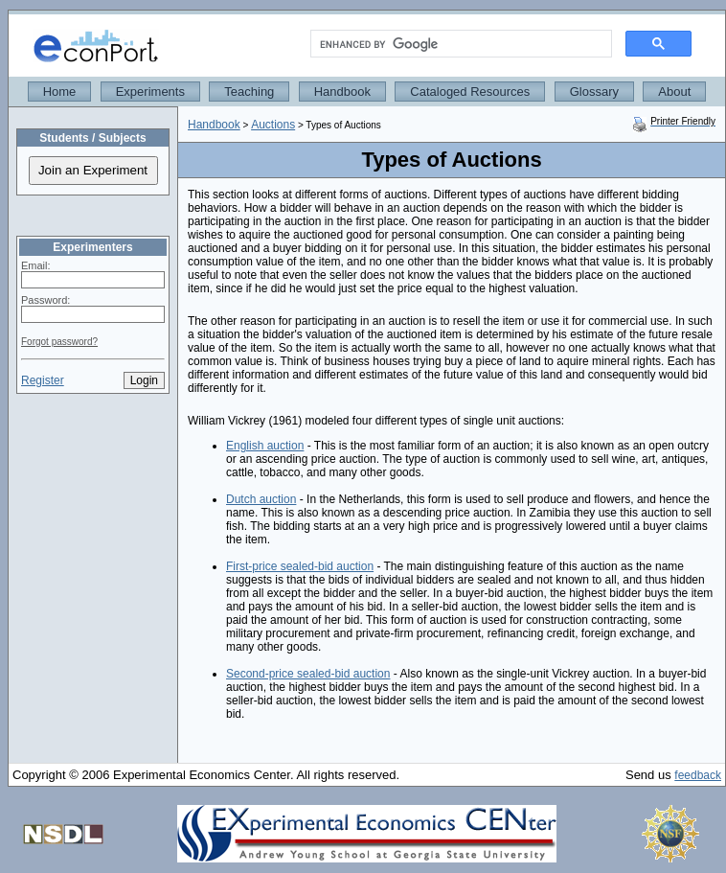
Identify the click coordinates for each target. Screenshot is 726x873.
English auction (265, 445)
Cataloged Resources (470, 91)
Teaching (249, 91)
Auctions (273, 124)
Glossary (594, 91)
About (674, 91)
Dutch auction (261, 499)
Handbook (342, 91)
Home (60, 91)
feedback (697, 775)
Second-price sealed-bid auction (308, 673)
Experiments (150, 91)
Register (42, 380)
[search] (459, 44)
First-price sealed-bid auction (300, 566)
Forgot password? (59, 341)
